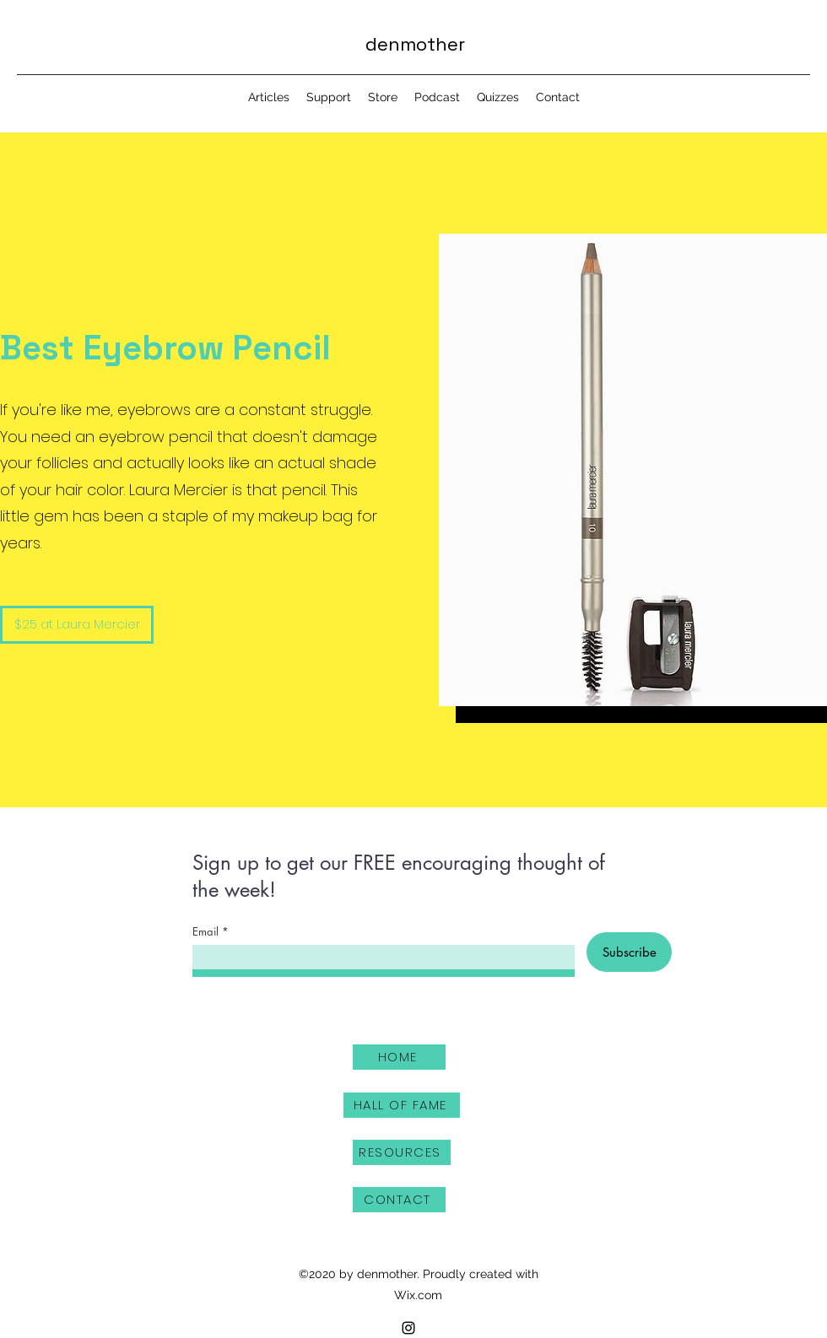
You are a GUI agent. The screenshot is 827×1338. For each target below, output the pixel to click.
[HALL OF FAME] (401, 1105)
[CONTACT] (399, 1199)
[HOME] (399, 1057)
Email (205, 931)
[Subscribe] (629, 952)
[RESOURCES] (402, 1152)
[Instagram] (408, 1327)
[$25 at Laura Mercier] (77, 625)
